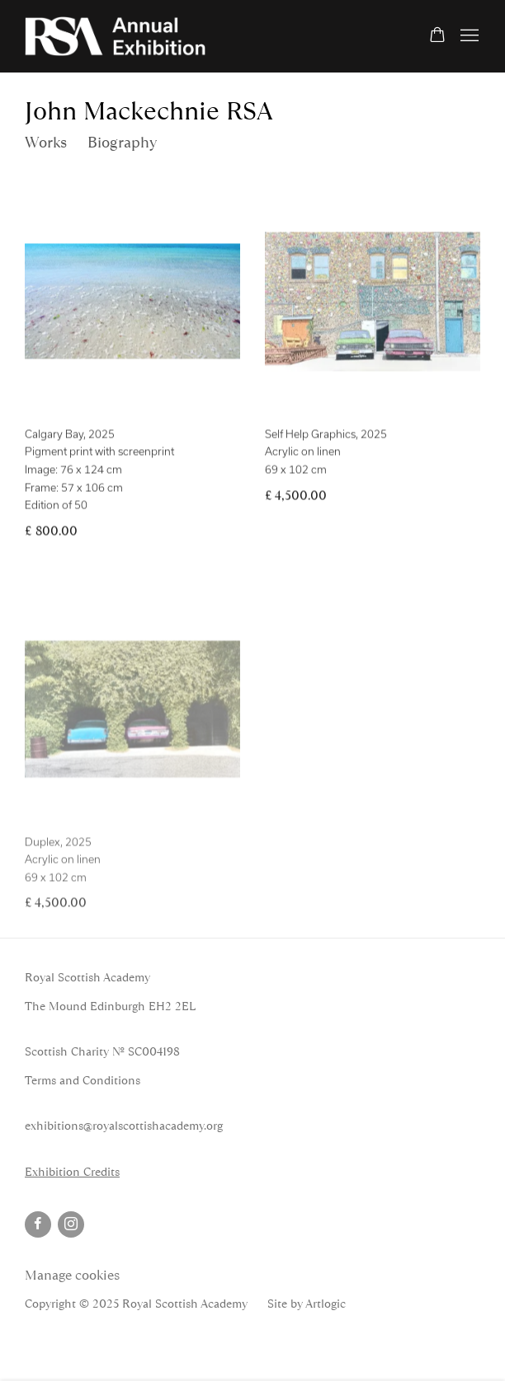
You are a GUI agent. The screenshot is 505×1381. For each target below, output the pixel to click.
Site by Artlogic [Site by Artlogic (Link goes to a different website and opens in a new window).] (306, 1303)
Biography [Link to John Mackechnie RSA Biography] (122, 142)
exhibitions (54, 1125)
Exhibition (52, 1171)
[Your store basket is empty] (437, 36)
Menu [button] (467, 36)
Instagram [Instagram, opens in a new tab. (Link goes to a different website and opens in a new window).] (71, 1224)
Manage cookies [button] (72, 1275)
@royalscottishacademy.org (153, 1125)
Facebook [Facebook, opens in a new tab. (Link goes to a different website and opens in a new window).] (38, 1224)
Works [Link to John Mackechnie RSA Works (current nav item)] (46, 142)
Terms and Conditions (82, 1080)
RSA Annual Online (115, 36)
